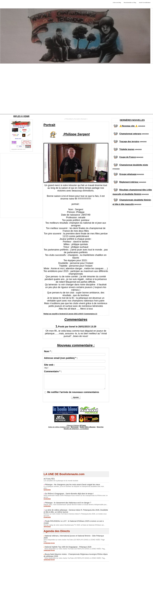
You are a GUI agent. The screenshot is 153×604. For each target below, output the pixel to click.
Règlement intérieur (129, 182)
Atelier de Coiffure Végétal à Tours (59, 427)
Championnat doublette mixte (133, 165)
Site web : (49, 365)
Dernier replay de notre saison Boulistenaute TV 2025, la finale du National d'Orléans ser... (74, 525)
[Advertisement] (24, 89)
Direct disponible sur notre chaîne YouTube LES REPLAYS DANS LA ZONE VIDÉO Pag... (75, 549)
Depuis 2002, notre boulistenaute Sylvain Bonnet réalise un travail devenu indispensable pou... (76, 504)
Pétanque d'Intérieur (76, 425)
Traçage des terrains (129, 141)
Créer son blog (117, 2)
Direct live (100, 427)
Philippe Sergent (77, 134)
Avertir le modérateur (144, 2)
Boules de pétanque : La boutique (76, 429)
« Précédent (68, 119)
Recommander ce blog (130, 2)
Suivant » (84, 119)
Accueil (76, 119)
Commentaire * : (53, 371)
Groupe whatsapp (128, 174)
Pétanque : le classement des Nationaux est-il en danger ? (68, 503)
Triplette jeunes (126, 149)
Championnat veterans (130, 134)
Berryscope (75, 427)
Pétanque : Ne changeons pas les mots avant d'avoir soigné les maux (72, 485)
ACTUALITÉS (49, 479)
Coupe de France (127, 157)
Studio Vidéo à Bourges (88, 427)
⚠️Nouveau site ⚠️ (128, 126)
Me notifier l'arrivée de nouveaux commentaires (73, 392)
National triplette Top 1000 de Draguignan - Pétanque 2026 (68, 547)
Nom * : (48, 351)
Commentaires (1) (90, 314)
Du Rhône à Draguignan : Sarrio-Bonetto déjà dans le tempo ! (69, 494)
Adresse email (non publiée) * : (61, 358)
